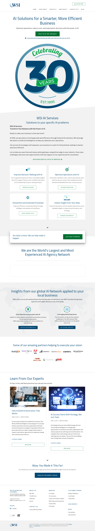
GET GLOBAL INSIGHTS (66, 327)
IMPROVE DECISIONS (28, 187)
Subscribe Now (72, 515)
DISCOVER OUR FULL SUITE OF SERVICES (46, 159)
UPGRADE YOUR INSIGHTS (67, 215)
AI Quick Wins (52, 503)
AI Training (51, 493)
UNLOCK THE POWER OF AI (28, 327)
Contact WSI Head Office (35, 509)
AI (28, 403)
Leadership (32, 498)
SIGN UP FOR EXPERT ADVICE (47, 475)
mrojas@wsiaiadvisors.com (19, 500)
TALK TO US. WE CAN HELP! (47, 34)
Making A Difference (73, 493)
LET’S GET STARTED (73, 236)
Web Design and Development (56, 501)
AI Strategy (51, 506)
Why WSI (31, 493)
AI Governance (52, 496)
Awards (31, 501)
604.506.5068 (78, 4)
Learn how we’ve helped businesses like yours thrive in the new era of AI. (48, 38)
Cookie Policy (37, 525)
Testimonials (71, 498)
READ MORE (28, 444)
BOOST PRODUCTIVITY (28, 213)
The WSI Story (33, 496)
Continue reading (17, 439)
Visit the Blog (71, 512)
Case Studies (71, 496)
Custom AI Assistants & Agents (56, 498)
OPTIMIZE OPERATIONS (67, 187)
